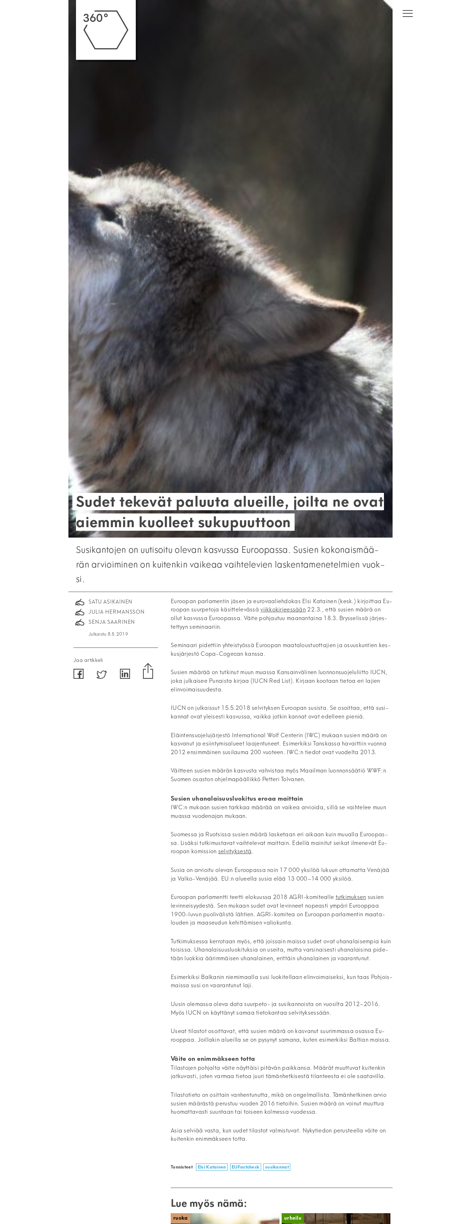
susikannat (277, 1167)
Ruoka (180, 1218)
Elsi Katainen (212, 1167)
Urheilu (292, 1218)
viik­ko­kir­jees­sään (283, 609)
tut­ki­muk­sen (351, 897)
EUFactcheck (245, 1167)
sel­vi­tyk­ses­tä (235, 851)
